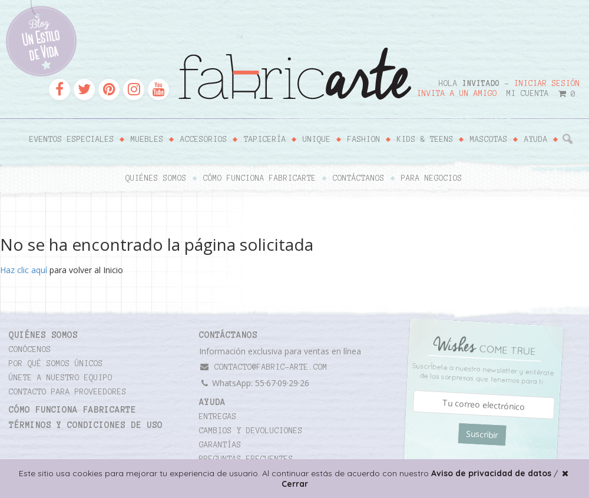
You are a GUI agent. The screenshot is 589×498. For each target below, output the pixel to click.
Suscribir (482, 434)
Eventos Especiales (71, 139)
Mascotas (489, 139)
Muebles (147, 139)
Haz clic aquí (23, 269)
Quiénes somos (156, 178)
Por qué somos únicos (56, 364)
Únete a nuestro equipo (60, 378)
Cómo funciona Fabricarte (259, 178)
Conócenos (30, 350)
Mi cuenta (528, 93)
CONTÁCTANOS (228, 335)
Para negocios (431, 178)
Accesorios (203, 139)
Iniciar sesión (547, 83)
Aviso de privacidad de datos (491, 473)
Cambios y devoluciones (251, 431)
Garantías (220, 445)
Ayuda (536, 139)
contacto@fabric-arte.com (263, 367)
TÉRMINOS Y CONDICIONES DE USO (86, 425)
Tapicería (265, 139)
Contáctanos (359, 178)
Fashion (364, 139)
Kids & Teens (425, 139)
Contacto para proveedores (68, 392)
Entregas (218, 417)
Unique (317, 139)
